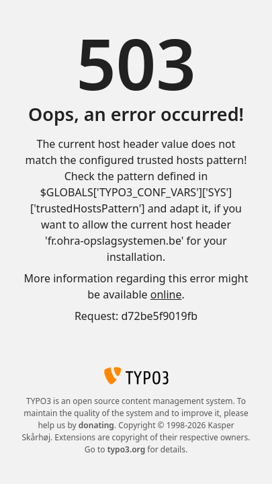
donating (96, 425)
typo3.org (126, 449)
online (166, 294)
